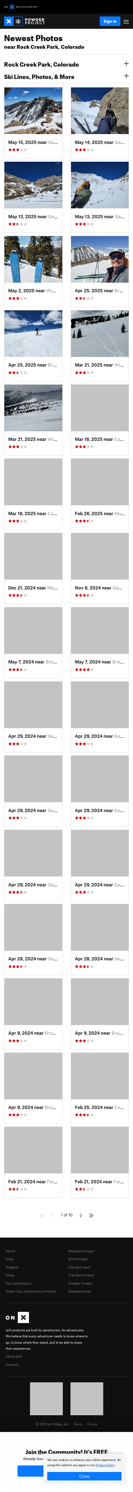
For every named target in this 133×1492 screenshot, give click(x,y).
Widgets (12, 1267)
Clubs (10, 1275)
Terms (78, 1424)
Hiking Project (79, 1267)
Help (9, 1259)
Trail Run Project (81, 1275)
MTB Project (78, 1259)
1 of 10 (66, 1214)
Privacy (92, 1424)
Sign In (110, 21)
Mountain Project (81, 1251)
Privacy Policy (105, 1465)
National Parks (79, 1291)
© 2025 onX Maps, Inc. (52, 1424)
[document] (84, 1468)
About (10, 1251)
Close (84, 1476)
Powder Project (80, 1283)
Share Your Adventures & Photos (31, 1291)
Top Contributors (19, 1283)
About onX (14, 1356)
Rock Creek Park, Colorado (66, 63)
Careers (12, 1364)
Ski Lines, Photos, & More (66, 76)
